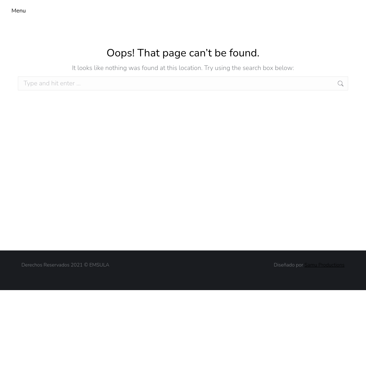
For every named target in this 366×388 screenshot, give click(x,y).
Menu (18, 11)
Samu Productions (325, 265)
